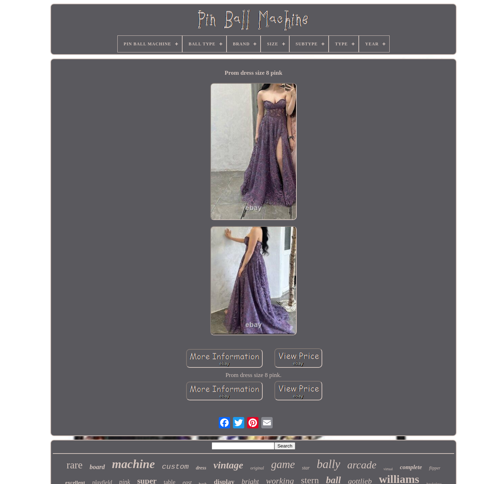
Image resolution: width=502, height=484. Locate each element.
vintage (228, 465)
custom (175, 467)
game (283, 464)
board (97, 467)
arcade (361, 465)
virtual (388, 469)
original (257, 468)
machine (133, 464)
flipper (434, 468)
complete (411, 467)
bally (328, 464)
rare (75, 465)
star (306, 468)
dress (201, 468)
